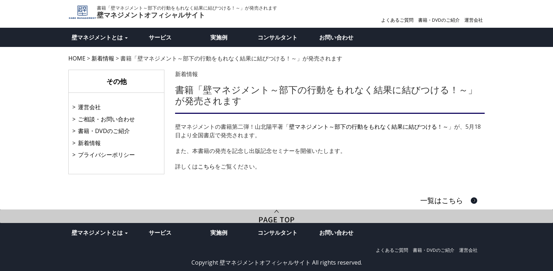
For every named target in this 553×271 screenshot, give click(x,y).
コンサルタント (277, 37)
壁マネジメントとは (100, 37)
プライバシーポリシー (106, 155)
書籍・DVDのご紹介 (439, 20)
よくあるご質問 (397, 20)
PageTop (276, 216)
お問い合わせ (336, 37)
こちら (206, 166)
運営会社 (473, 20)
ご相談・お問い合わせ (106, 119)
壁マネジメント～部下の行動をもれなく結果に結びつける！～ (368, 127)
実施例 (218, 37)
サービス (160, 37)
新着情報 (89, 143)
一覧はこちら (441, 200)
